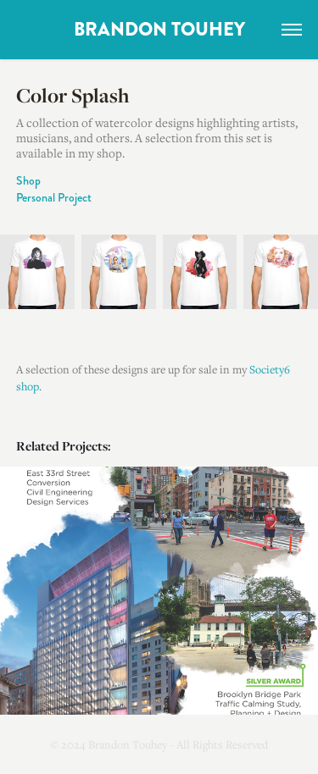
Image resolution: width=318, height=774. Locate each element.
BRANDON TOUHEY (159, 29)
